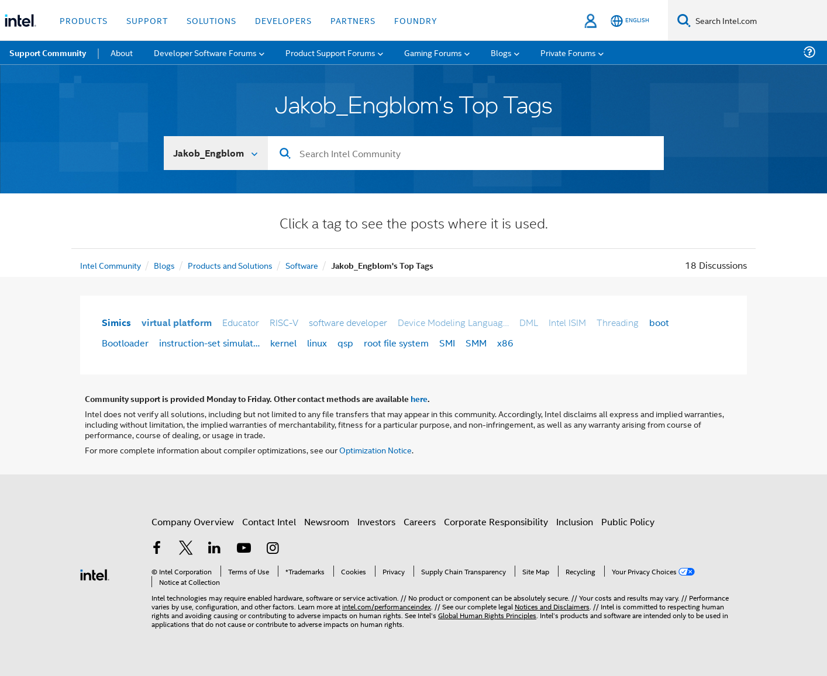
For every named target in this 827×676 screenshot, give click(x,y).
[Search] (684, 20)
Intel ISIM (567, 322)
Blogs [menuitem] (501, 52)
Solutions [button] (211, 20)
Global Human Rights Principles (487, 614)
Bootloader (125, 342)
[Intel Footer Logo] (94, 573)
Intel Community (110, 265)
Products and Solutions (230, 265)
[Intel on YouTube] (244, 549)
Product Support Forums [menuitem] (330, 52)
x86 (505, 342)
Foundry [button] (415, 20)
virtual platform (177, 322)
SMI (447, 342)
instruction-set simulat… (209, 342)
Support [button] (147, 20)
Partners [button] (352, 20)
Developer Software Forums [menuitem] (205, 52)
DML (528, 322)
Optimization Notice (375, 449)
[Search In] (216, 153)
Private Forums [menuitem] (568, 52)
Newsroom (326, 521)
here (419, 398)
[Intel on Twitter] (186, 549)
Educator (240, 322)
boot (659, 322)
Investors (376, 521)
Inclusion (574, 521)
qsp (345, 342)
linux (317, 342)
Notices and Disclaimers (552, 606)
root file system (396, 342)
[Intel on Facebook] (157, 549)
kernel (283, 342)
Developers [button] (283, 20)
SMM (476, 342)
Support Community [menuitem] (47, 52)
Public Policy (627, 521)
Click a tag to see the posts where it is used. (414, 225)
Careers (420, 521)
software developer (348, 322)
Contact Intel (269, 521)
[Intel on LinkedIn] (215, 549)
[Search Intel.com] (759, 20)
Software (301, 265)
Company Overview (192, 521)
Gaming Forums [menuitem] (433, 52)
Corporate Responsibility (496, 521)
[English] (630, 21)
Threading (618, 322)
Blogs (164, 265)
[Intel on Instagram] (272, 549)
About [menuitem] (122, 52)
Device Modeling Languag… (453, 322)
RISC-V (284, 322)
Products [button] (84, 20)
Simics (116, 322)
